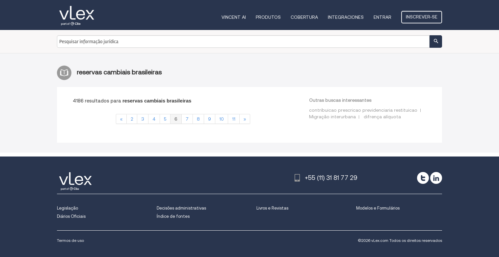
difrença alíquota (382, 116)
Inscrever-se (421, 16)
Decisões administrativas (181, 208)
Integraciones (346, 17)
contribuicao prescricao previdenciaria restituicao (363, 110)
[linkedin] (436, 178)
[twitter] (423, 178)
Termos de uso (70, 240)
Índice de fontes (173, 216)
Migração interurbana (332, 116)
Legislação (67, 208)
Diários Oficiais (71, 216)
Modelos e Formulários (378, 208)
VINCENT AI (234, 17)
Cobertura (304, 17)
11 (233, 119)
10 (221, 119)
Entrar (382, 17)
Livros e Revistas (272, 208)
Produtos (268, 17)
